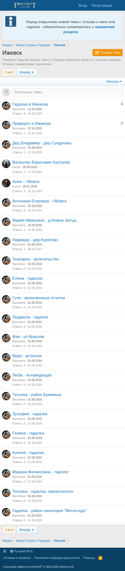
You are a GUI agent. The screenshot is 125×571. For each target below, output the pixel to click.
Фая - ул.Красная (28, 336)
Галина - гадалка (28, 433)
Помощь (89, 558)
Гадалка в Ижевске (30, 104)
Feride (16, 167)
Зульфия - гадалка (29, 414)
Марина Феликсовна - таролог (40, 472)
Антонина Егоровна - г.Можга (39, 201)
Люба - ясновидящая (32, 375)
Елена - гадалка (27, 278)
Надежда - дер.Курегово (35, 240)
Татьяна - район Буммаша (36, 394)
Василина (18, 109)
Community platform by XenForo (38, 566)
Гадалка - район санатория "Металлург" (49, 510)
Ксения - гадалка (28, 452)
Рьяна (16, 186)
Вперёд (27, 72)
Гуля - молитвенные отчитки (38, 298)
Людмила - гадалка (30, 317)
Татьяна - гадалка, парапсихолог (43, 491)
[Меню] (6, 5)
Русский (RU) (21, 551)
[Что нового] (119, 5)
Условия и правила (17, 558)
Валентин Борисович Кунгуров (41, 162)
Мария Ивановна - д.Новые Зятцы (44, 220)
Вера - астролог (27, 356)
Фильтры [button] (112, 81)
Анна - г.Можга (25, 181)
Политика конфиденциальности (57, 558)
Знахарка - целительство (35, 259)
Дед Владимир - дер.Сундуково (42, 143)
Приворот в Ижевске (31, 123)
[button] (4, 551)
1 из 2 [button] (9, 72)
